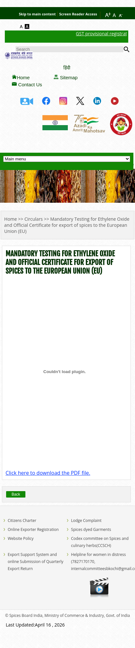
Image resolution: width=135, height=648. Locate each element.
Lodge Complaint (86, 520)
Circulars (33, 219)
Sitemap (68, 77)
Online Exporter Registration (33, 529)
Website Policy (20, 538)
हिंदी (66, 67)
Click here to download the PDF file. (47, 472)
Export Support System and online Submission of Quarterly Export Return (35, 561)
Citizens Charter (22, 520)
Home (23, 77)
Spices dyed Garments (91, 529)
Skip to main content (37, 14)
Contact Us (30, 84)
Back (16, 494)
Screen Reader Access (78, 14)
